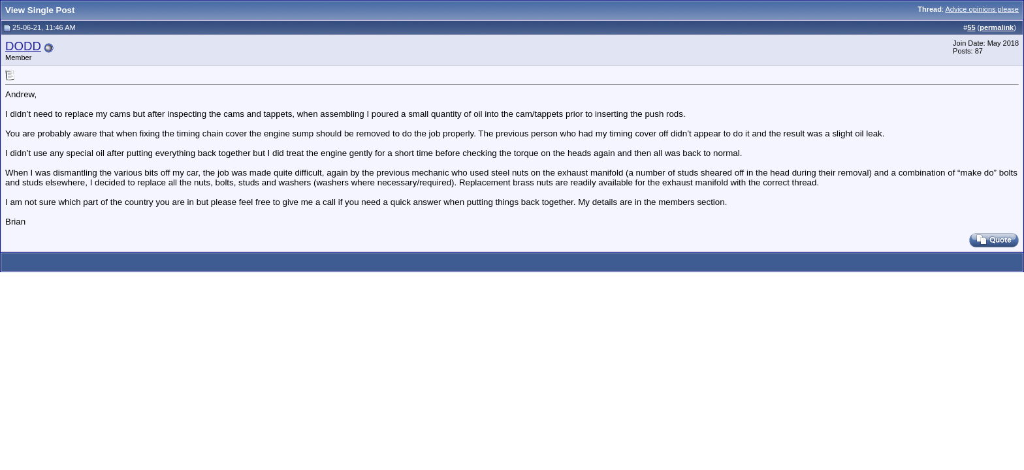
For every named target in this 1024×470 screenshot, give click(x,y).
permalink (997, 27)
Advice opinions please (982, 9)
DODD (23, 46)
